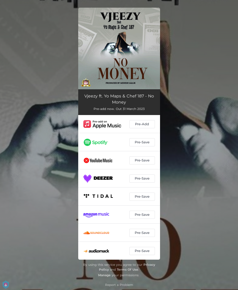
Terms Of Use (127, 269)
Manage (104, 275)
